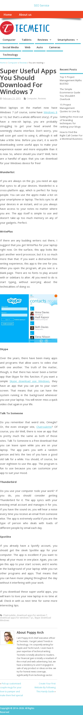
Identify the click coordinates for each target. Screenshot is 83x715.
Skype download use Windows (29, 381)
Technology (10, 54)
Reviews (43, 39)
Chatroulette (44, 426)
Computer (9, 39)
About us (25, 15)
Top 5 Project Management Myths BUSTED (71, 80)
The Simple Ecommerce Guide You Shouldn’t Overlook (70, 94)
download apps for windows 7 (32, 615)
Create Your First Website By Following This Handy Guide (45, 687)
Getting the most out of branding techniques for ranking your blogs (71, 121)
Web (27, 47)
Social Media (11, 47)
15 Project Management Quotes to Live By (70, 108)
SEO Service (41, 5)
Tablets (26, 39)
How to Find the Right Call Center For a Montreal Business (71, 135)
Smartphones (66, 39)
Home (8, 15)
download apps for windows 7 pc (16, 617)
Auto (40, 47)
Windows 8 (50, 112)
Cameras (54, 47)
